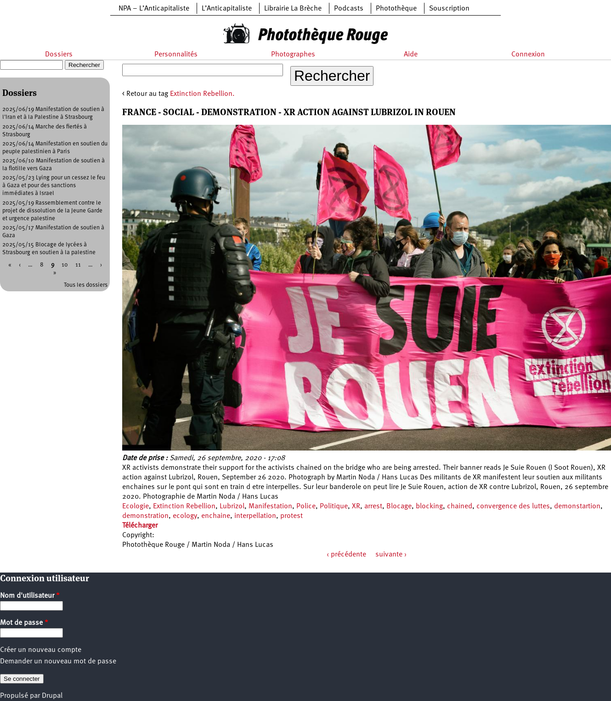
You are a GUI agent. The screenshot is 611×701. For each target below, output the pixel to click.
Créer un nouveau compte (40, 650)
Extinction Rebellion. (202, 94)
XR (356, 506)
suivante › (391, 554)
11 (78, 265)
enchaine (215, 516)
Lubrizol (232, 506)
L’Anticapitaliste (227, 8)
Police (306, 506)
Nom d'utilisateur (30, 596)
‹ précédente (346, 554)
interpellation (255, 516)
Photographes (293, 54)
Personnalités (176, 54)
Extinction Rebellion (184, 506)
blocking (429, 506)
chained (459, 506)
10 (65, 265)
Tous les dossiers (85, 285)
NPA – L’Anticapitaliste (154, 8)
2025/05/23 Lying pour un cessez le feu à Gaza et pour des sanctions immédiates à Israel (53, 185)
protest (291, 516)
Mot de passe (24, 623)
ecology (185, 516)
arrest (373, 506)
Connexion (528, 54)
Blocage (399, 506)
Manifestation (270, 506)
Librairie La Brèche (293, 8)
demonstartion (577, 506)
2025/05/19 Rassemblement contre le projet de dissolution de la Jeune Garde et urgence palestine (52, 211)
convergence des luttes (513, 506)
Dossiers (59, 54)
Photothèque (396, 8)
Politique (334, 506)
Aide (411, 54)
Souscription (449, 8)
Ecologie (135, 506)
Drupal (52, 696)
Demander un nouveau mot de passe (58, 661)
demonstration (145, 516)
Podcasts (348, 8)
